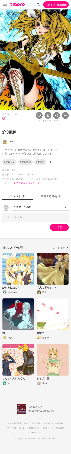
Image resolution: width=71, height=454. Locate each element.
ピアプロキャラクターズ (27, 183)
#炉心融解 (25, 162)
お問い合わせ (35, 428)
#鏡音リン (9, 162)
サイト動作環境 (14, 423)
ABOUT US (35, 433)
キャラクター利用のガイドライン (38, 423)
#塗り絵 (40, 162)
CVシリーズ (48, 428)
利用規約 (59, 423)
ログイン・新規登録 (55, 4)
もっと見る (61, 248)
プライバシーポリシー (17, 428)
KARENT (60, 428)
